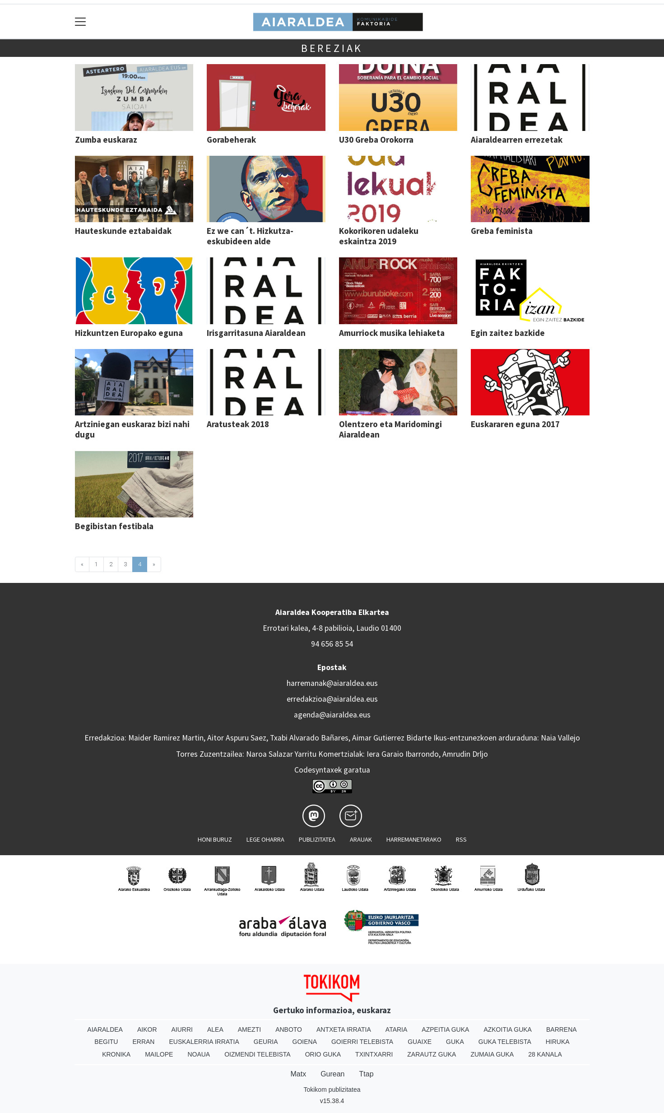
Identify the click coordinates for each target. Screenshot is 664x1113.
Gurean (332, 1074)
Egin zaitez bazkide (508, 332)
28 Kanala (545, 1054)
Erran (143, 1041)
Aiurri (182, 1029)
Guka (455, 1041)
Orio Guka (323, 1054)
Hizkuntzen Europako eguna (129, 332)
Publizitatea (317, 839)
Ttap (366, 1074)
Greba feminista (502, 230)
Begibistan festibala (114, 526)
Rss (461, 839)
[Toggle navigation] (80, 21)
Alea (215, 1029)
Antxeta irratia (343, 1029)
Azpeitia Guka (445, 1029)
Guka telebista (504, 1041)
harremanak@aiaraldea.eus (332, 683)
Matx (298, 1074)
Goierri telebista (362, 1041)
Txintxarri (374, 1054)
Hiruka (558, 1041)
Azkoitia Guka (507, 1029)
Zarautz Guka (431, 1054)
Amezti (249, 1029)
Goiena (305, 1041)
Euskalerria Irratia (204, 1041)
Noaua (198, 1054)
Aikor (147, 1029)
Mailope (159, 1054)
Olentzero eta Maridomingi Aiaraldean (390, 429)
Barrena (561, 1029)
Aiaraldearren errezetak (516, 139)
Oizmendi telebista (257, 1054)
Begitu (106, 1041)
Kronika (116, 1054)
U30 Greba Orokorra (376, 139)
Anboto (288, 1029)
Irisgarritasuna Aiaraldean (256, 332)
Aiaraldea (105, 1029)
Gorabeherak (231, 139)
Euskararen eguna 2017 (515, 424)
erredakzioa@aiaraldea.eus (332, 699)
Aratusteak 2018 (238, 424)
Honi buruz (215, 839)
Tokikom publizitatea (331, 1089)
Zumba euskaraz (106, 139)
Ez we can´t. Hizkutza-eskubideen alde (250, 236)
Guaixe (420, 1041)
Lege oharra (265, 839)
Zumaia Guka (492, 1054)
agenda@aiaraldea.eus (332, 715)
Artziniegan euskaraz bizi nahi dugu (132, 429)
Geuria (266, 1041)
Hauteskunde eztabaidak (123, 230)
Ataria (396, 1029)
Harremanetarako (413, 839)
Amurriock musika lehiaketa (392, 332)
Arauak (361, 839)
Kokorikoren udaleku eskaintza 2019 (378, 236)
